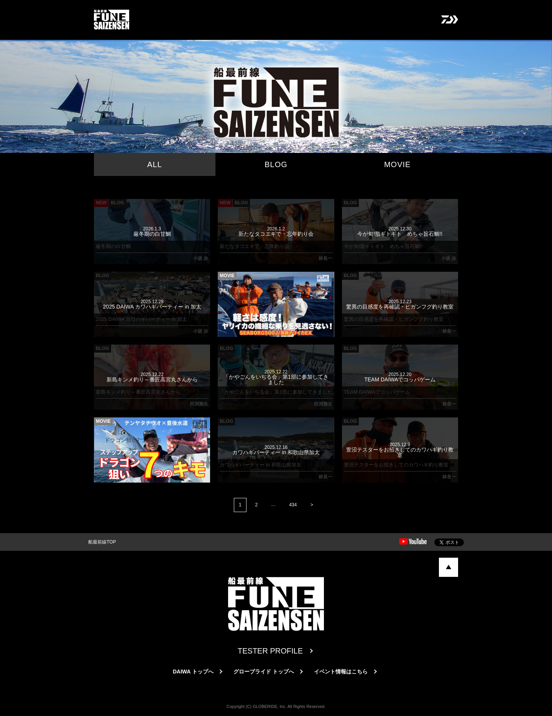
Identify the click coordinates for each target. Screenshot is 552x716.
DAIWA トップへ (193, 671)
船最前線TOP (102, 542)
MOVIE (397, 164)
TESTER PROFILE (270, 651)
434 (293, 504)
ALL (154, 164)
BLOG (276, 164)
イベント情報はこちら (341, 671)
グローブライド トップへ (263, 671)
